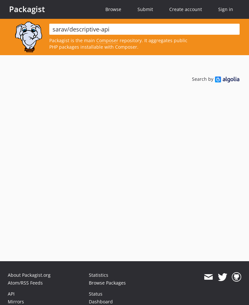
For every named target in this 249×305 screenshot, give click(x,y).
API (11, 294)
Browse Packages (107, 283)
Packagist (27, 9)
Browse (113, 9)
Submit (145, 9)
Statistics (98, 275)
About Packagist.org (29, 275)
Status (95, 294)
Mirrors (16, 302)
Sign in (225, 9)
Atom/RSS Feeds (25, 283)
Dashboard (101, 302)
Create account (185, 9)
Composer (107, 40)
